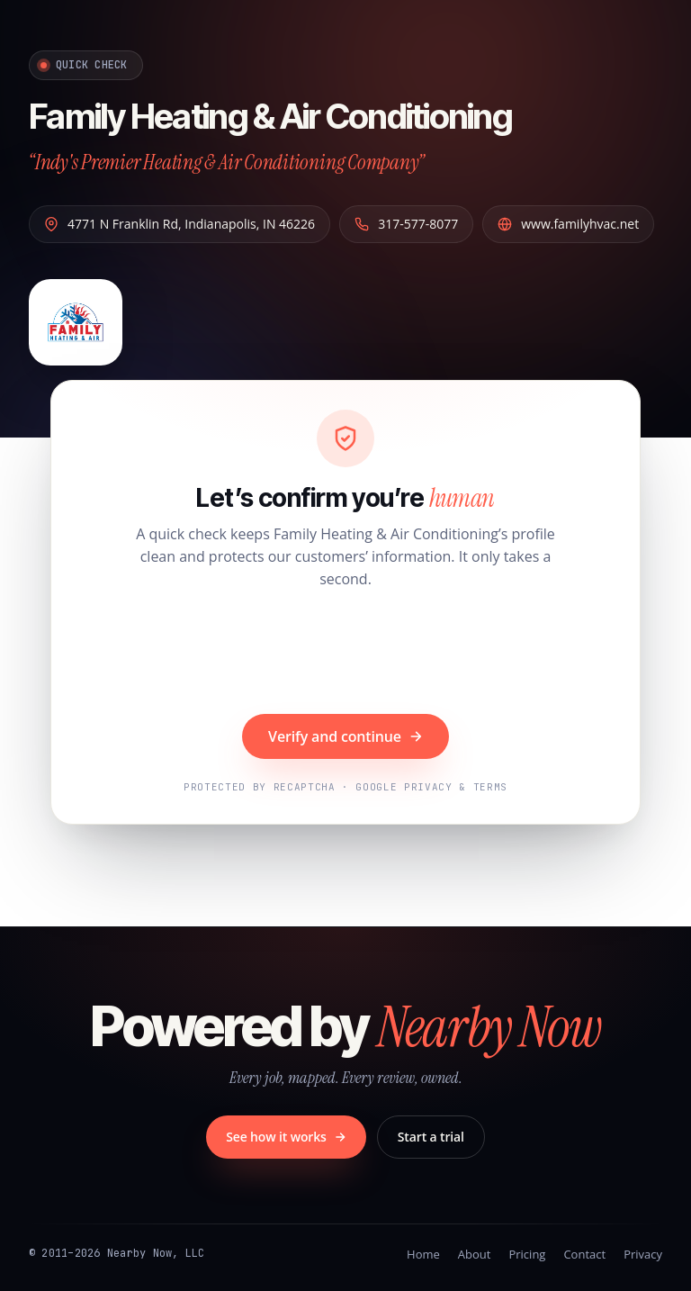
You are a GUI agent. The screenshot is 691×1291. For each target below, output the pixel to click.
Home (423, 1254)
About (474, 1254)
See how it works (286, 1136)
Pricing (526, 1254)
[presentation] (345, 653)
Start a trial (431, 1136)
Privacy (643, 1254)
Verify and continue (345, 736)
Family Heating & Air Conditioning (270, 116)
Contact (584, 1254)
